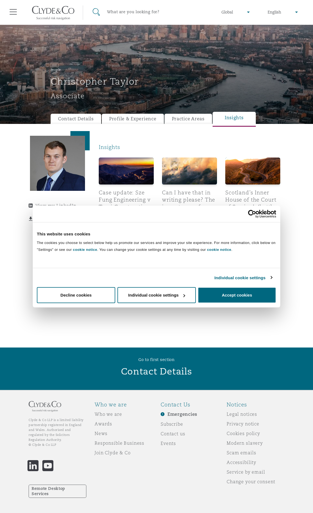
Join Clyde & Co (113, 452)
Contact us (173, 433)
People (56, 70)
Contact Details (76, 119)
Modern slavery (245, 443)
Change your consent (251, 481)
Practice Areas (188, 119)
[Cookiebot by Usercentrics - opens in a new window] (252, 214)
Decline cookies (76, 295)
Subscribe (172, 424)
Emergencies (182, 414)
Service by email (246, 472)
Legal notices (242, 414)
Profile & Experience (132, 119)
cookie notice (85, 250)
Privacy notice (243, 424)
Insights (234, 118)
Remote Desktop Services (48, 491)
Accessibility (241, 462)
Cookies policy (243, 433)
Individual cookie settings (240, 277)
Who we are (108, 414)
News (101, 433)
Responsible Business (119, 443)
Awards (103, 424)
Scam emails (241, 452)
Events (168, 443)
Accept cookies (237, 295)
